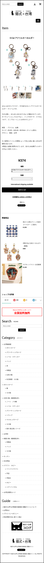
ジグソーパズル (11, 487)
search (20, 4)
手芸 (7, 473)
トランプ (9, 415)
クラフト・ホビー (10, 465)
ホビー (8, 482)
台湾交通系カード (10, 492)
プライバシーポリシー (11, 513)
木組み (8, 478)
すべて (6, 300)
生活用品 (7, 461)
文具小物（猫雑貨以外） (12, 398)
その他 (8, 393)
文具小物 (9, 375)
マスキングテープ (12, 419)
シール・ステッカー (13, 357)
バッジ (8, 361)
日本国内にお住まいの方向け (22, 197)
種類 (22, 166)
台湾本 (6, 434)
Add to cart (22, 190)
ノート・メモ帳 (11, 401)
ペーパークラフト (12, 469)
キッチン (7, 456)
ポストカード (10, 348)
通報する (22, 202)
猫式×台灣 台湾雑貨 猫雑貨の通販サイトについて (20, 507)
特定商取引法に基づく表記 (12, 517)
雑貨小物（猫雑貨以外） (12, 438)
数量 (22, 175)
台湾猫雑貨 (7, 344)
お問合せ (7, 510)
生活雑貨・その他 (12, 379)
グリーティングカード (13, 352)
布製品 (8, 370)
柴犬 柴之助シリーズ (13, 428)
